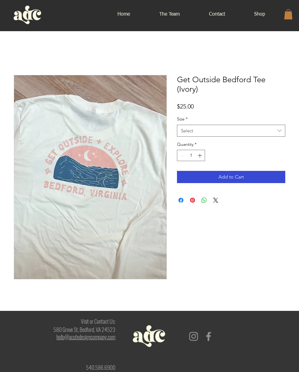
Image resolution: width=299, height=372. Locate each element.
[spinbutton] (191, 155)
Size (182, 119)
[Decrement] (182, 155)
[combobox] (231, 131)
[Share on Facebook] (181, 200)
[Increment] (200, 155)
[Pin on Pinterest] (192, 200)
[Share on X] (215, 200)
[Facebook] (208, 336)
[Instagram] (194, 336)
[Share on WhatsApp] (204, 200)
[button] (288, 14)
